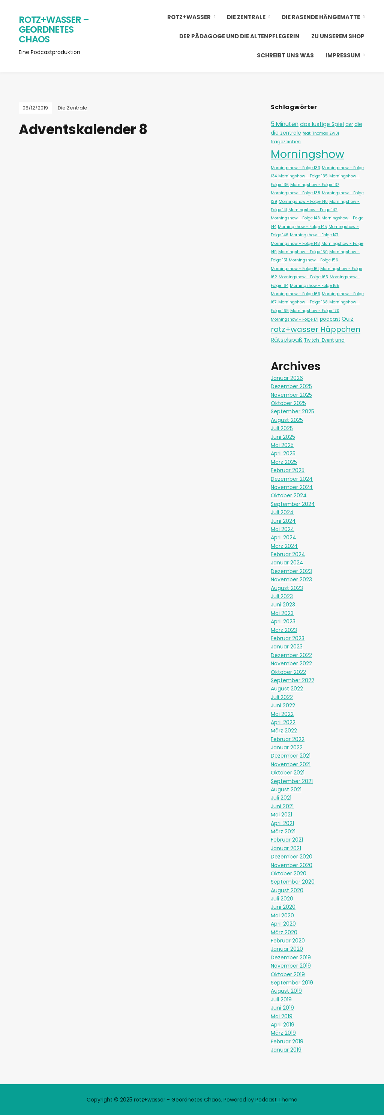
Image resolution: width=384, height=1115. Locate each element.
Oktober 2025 (288, 403)
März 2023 (284, 630)
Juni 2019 (282, 1007)
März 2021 (283, 831)
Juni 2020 (283, 907)
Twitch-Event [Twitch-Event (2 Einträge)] (319, 340)
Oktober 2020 (288, 873)
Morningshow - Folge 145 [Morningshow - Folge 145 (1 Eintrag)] (302, 227)
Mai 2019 (281, 1016)
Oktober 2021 (287, 772)
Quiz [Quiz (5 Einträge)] (348, 319)
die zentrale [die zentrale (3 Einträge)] (286, 133)
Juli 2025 (282, 428)
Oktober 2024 (289, 495)
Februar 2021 (287, 839)
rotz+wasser (189, 17)
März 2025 (284, 462)
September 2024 (293, 504)
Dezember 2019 (291, 957)
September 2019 (292, 982)
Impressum (343, 55)
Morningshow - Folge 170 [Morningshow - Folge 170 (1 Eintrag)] (314, 311)
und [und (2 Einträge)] (340, 340)
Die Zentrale (246, 17)
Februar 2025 (287, 470)
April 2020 (283, 923)
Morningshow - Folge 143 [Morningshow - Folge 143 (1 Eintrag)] (295, 218)
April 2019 (282, 1024)
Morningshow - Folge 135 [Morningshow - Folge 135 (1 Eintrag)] (303, 176)
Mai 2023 (282, 613)
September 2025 (292, 411)
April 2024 (283, 537)
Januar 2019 (286, 1049)
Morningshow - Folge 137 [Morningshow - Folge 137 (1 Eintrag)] (314, 185)
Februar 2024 (288, 554)
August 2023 (287, 588)
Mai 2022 (282, 714)
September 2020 (293, 881)
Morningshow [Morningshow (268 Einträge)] (307, 154)
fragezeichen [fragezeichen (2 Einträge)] (286, 141)
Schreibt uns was (285, 55)
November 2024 (292, 487)
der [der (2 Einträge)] (349, 124)
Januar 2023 (287, 646)
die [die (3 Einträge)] (358, 124)
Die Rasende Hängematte (321, 17)
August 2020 (287, 890)
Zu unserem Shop (337, 36)
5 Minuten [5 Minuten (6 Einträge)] (284, 124)
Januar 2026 (287, 378)
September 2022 (292, 680)
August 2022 (287, 688)
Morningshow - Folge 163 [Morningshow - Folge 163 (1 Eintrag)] (303, 277)
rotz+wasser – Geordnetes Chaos (54, 29)
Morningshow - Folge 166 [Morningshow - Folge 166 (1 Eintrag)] (295, 294)
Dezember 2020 (291, 856)
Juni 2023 (283, 604)
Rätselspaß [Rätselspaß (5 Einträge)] (287, 340)
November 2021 (290, 764)
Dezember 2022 (291, 655)
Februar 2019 (287, 1041)
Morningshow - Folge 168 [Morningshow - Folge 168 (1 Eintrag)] (303, 302)
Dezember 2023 (291, 571)
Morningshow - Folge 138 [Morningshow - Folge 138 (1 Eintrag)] (295, 193)
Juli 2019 (281, 999)
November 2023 (291, 579)
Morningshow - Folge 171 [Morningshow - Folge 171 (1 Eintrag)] (294, 319)
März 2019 (283, 1033)
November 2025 (291, 395)
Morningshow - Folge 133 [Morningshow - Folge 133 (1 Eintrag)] (295, 168)
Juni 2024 (283, 521)
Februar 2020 (288, 940)
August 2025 (287, 420)
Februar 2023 (287, 638)
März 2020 (284, 932)
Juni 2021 (282, 806)
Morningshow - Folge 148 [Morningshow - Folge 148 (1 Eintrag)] (295, 243)
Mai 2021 (281, 814)
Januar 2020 (287, 949)
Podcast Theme (276, 1099)
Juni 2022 (283, 705)
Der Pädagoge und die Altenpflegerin (239, 36)
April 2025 (283, 453)
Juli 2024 (282, 512)
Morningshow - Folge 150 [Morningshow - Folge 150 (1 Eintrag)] (303, 252)
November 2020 (291, 865)
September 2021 (292, 781)
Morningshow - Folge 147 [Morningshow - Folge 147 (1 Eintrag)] (314, 235)
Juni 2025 (283, 437)
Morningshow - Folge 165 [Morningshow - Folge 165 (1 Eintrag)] (314, 285)
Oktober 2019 (288, 974)
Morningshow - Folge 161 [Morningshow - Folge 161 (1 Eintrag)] (295, 269)
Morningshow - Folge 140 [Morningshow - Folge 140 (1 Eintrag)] (303, 201)
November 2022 (291, 663)
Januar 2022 (287, 747)
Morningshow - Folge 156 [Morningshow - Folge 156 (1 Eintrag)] (313, 260)
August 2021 (286, 789)
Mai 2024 (282, 529)
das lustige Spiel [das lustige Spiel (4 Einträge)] (322, 124)
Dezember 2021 (290, 755)
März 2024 (284, 546)
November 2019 (291, 965)
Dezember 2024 (292, 479)
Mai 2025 (282, 445)
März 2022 (284, 730)
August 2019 (286, 991)
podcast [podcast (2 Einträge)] (330, 319)
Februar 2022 (287, 739)
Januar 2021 (286, 848)
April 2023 (283, 621)
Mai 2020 (282, 915)
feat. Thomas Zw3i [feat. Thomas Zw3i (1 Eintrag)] (321, 133)
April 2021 (282, 823)
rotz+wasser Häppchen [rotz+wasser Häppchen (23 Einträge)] (315, 329)
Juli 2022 (282, 697)
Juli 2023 (282, 596)
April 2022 (283, 722)
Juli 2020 (282, 898)
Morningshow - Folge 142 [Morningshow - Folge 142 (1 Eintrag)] (313, 210)
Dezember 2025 (291, 386)
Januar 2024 (287, 562)
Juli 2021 (281, 797)
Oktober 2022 (288, 672)
